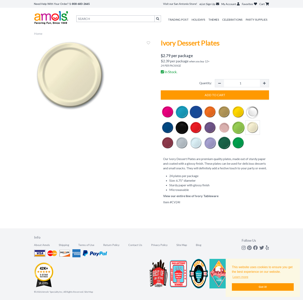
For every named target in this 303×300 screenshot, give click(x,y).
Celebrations (232, 19)
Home (38, 33)
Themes (213, 19)
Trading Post (178, 19)
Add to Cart (215, 95)
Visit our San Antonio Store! (180, 3)
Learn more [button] (240, 277)
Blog (198, 245)
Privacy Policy (159, 245)
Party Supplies (256, 19)
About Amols (42, 245)
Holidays (198, 19)
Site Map (181, 245)
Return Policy (111, 245)
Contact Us (135, 245)
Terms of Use (86, 245)
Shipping (64, 245)
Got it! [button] (263, 286)
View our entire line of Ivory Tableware (191, 196)
